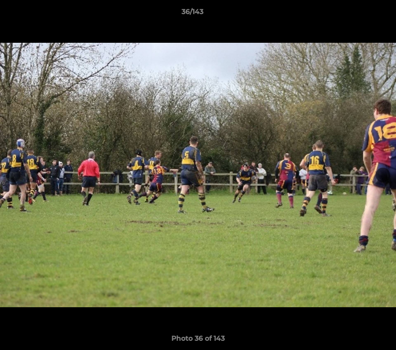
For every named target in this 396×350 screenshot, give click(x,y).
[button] (355, 14)
